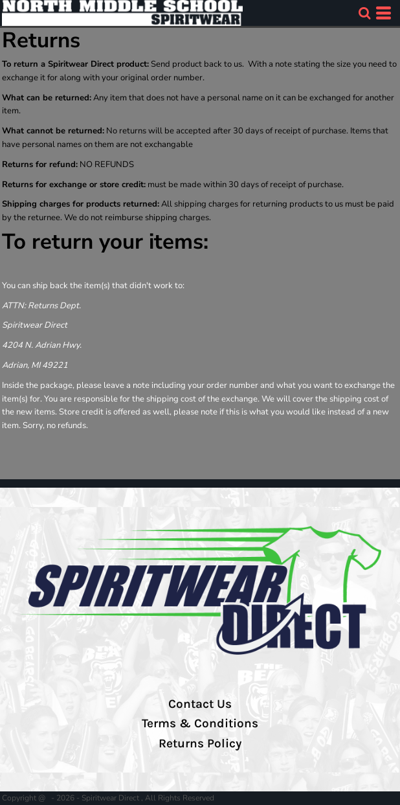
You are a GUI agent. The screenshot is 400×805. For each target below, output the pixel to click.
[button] (364, 12)
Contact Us (200, 704)
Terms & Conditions (200, 723)
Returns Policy (200, 743)
